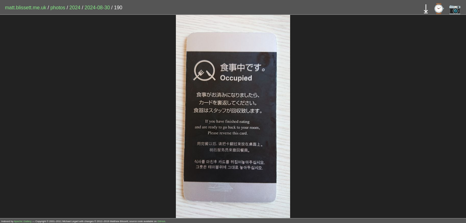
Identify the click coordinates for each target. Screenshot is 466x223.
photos (57, 7)
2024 (75, 7)
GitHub (161, 221)
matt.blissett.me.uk (25, 7)
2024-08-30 (97, 7)
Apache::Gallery (23, 221)
